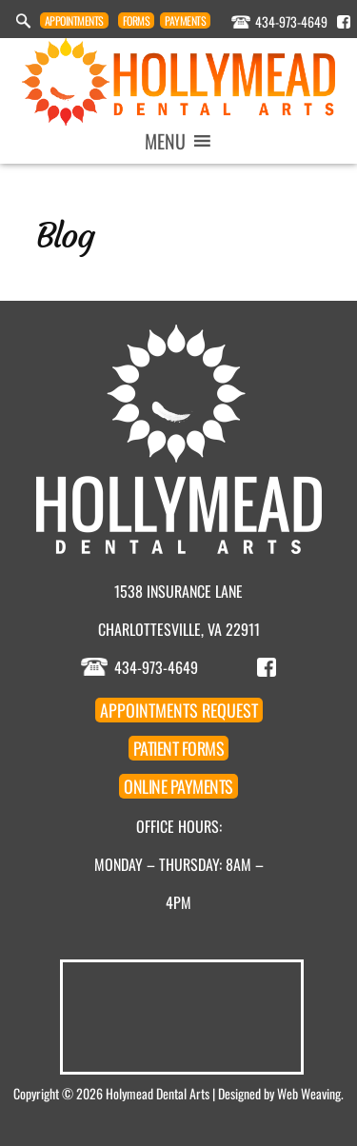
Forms (136, 20)
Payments (185, 20)
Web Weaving (309, 1093)
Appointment (74, 20)
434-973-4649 (291, 21)
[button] (165, 141)
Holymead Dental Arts (157, 1093)
